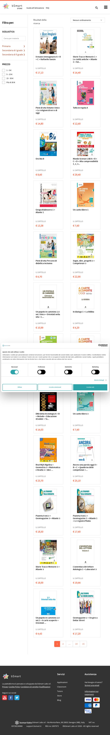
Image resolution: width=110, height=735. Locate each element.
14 (76, 643)
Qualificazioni (44, 687)
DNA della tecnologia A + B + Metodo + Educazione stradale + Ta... (48, 417)
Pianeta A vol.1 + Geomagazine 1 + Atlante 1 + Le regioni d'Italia (85, 519)
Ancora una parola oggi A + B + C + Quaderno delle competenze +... (85, 468)
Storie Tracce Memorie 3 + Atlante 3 (48, 568)
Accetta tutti (90, 387)
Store (59, 695)
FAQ (47, 8)
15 (83, 643)
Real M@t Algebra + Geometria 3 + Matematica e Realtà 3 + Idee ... (48, 468)
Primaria (6, 46)
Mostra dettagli (99, 380)
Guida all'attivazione (35, 8)
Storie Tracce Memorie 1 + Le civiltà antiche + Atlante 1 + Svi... (85, 60)
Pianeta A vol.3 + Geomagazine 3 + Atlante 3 (48, 517)
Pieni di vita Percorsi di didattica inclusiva (46, 262)
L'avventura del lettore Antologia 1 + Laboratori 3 (85, 568)
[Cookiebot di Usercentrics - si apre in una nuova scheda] (95, 345)
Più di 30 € (10, 82)
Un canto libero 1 (81, 210)
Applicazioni (62, 682)
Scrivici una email (92, 685)
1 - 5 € (8, 70)
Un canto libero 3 (81, 414)
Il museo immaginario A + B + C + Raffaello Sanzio (48, 58)
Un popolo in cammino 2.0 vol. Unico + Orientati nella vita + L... (48, 315)
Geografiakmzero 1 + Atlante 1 (45, 211)
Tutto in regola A (80, 108)
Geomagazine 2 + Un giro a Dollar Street (85, 619)
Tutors (60, 691)
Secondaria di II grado (12, 54)
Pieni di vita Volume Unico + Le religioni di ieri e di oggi (48, 111)
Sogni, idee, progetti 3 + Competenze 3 (84, 262)
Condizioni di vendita (30, 687)
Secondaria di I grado (12, 50)
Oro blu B (40, 159)
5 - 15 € (9, 74)
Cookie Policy (14, 687)
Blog (59, 700)
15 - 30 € (9, 78)
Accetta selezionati (55, 387)
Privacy (5, 687)
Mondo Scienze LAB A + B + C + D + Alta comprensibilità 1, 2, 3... (85, 162)
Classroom (61, 687)
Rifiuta (20, 387)
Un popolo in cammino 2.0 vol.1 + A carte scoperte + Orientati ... (48, 621)
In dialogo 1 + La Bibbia (83, 312)
